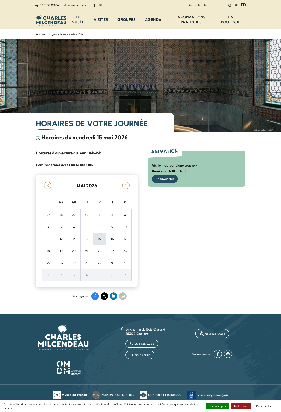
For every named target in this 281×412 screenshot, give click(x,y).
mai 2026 (87, 185)
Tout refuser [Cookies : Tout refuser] (241, 406)
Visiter (101, 19)
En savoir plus (165, 179)
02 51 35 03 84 (142, 344)
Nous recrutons (212, 333)
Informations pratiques (191, 19)
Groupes (126, 19)
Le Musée (77, 19)
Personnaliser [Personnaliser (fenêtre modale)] (264, 406)
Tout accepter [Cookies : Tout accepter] (217, 406)
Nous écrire (140, 355)
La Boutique (230, 19)
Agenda (153, 19)
